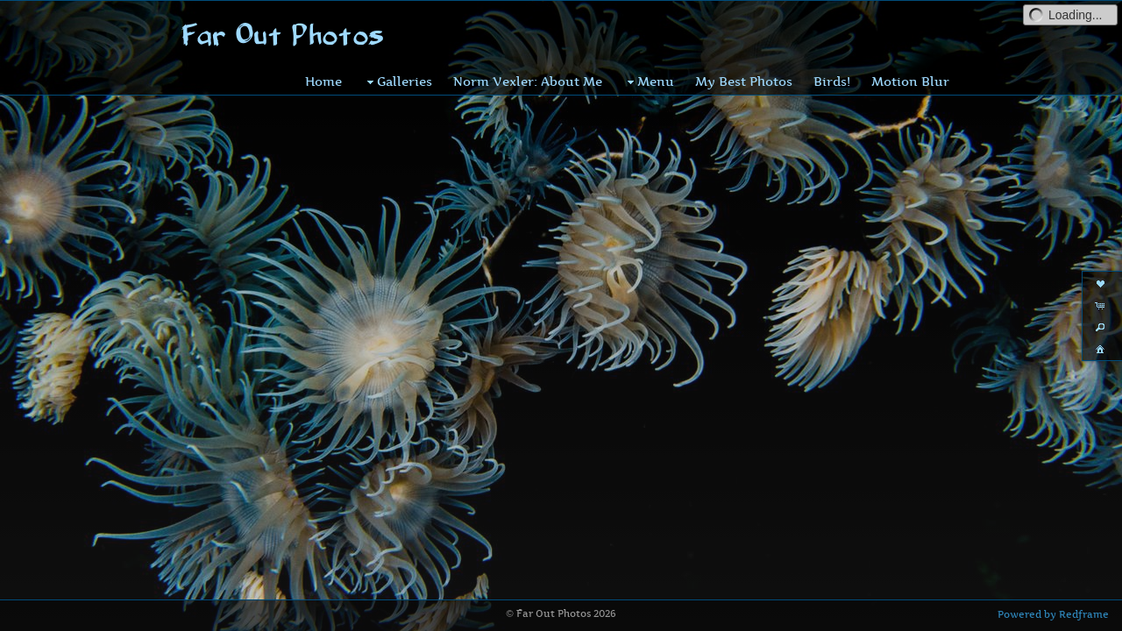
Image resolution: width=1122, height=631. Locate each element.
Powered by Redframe (1053, 614)
